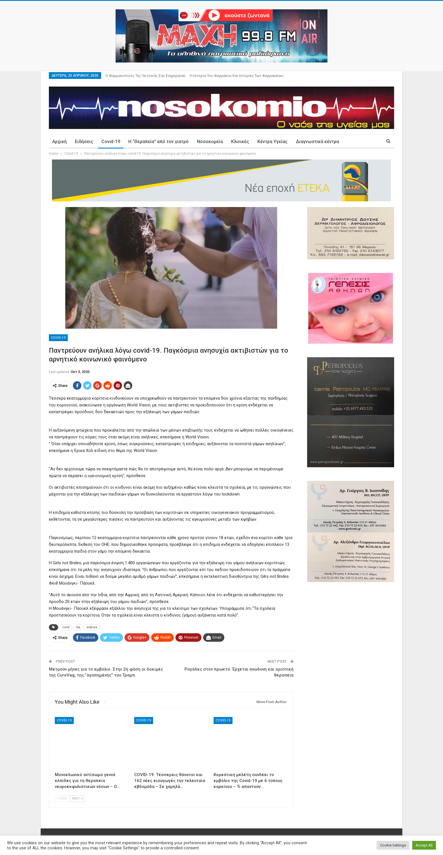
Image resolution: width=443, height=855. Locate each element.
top (78, 627)
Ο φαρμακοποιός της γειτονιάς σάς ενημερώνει (145, 76)
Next (77, 798)
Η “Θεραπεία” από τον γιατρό (158, 141)
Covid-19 (110, 141)
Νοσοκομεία (210, 141)
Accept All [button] (424, 845)
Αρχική (59, 141)
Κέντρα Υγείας (272, 141)
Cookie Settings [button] (393, 845)
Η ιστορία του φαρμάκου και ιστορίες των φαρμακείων (236, 76)
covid (66, 627)
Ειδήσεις (84, 141)
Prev (62, 798)
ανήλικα (91, 627)
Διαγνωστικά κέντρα (317, 141)
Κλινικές (240, 141)
